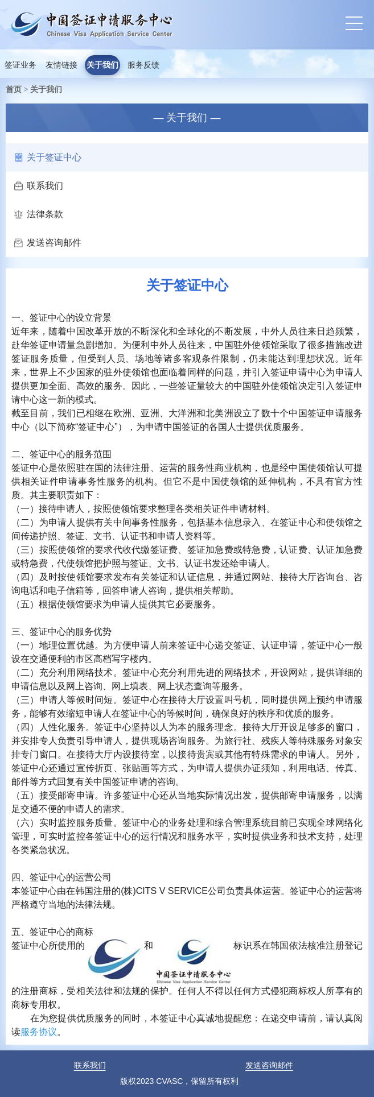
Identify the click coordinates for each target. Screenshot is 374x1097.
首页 (14, 89)
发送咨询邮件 (47, 242)
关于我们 (102, 65)
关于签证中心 (47, 157)
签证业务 (20, 65)
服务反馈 (143, 65)
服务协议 (38, 1032)
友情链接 (61, 65)
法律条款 (38, 214)
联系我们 (38, 186)
